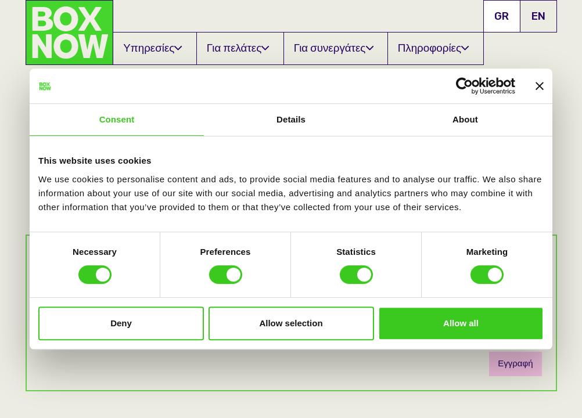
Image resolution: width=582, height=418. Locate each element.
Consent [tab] (117, 119)
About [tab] (465, 119)
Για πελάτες (238, 48)
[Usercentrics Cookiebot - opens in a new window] (464, 86)
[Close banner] (540, 86)
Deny (121, 323)
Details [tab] (291, 119)
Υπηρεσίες (152, 48)
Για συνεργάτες (333, 48)
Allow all (461, 323)
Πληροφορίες (433, 48)
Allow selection (290, 323)
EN (538, 16)
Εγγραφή (515, 363)
